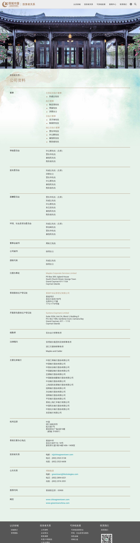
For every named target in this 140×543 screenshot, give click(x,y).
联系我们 (123, 4)
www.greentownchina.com (57, 503)
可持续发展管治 (77, 530)
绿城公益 (74, 539)
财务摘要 (44, 536)
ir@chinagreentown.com (62, 454)
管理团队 (14, 533)
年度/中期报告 (46, 539)
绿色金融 (74, 536)
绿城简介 (14, 530)
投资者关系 (29, 4)
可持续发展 (101, 4)
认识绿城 (77, 4)
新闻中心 (112, 4)
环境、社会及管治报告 (80, 533)
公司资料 (44, 530)
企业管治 (44, 533)
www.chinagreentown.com (57, 499)
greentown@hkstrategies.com (65, 474)
